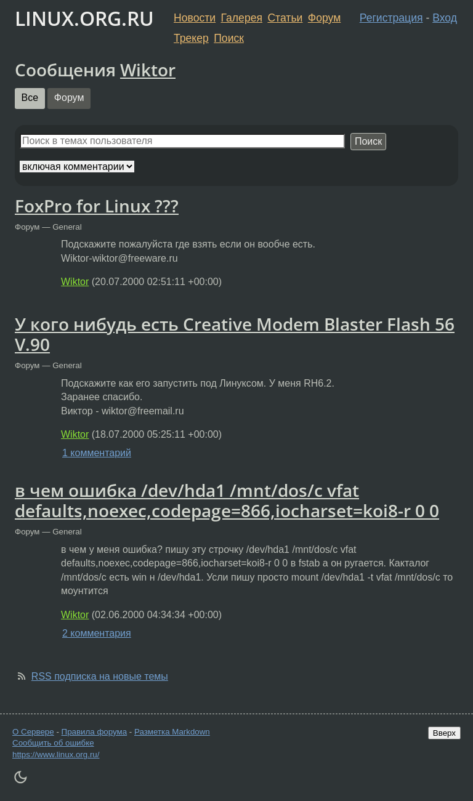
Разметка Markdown (172, 731)
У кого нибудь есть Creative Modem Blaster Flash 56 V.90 (235, 334)
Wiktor (148, 69)
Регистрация (391, 18)
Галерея (241, 18)
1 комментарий (96, 453)
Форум (324, 18)
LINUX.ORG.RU (84, 18)
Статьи (284, 18)
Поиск (229, 38)
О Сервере (33, 731)
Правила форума (94, 731)
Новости (195, 18)
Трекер (191, 38)
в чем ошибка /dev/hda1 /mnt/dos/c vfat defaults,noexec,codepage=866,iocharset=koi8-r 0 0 (227, 500)
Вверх (444, 733)
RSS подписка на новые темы (99, 676)
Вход (444, 18)
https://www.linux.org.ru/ (55, 754)
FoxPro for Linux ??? (97, 205)
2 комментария (96, 633)
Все (30, 97)
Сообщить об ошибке (53, 742)
